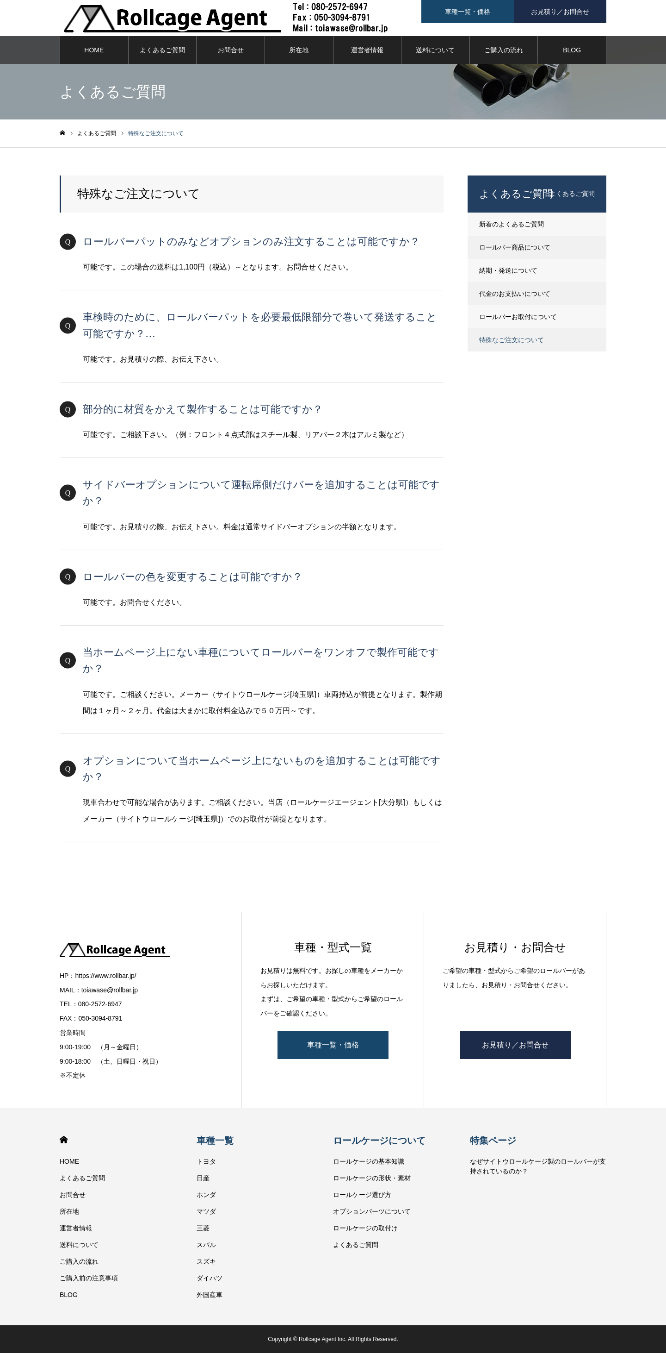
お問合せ (231, 51)
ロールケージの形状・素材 (372, 1179)
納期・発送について (508, 271)
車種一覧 (215, 1141)
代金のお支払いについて (514, 294)
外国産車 (209, 1295)
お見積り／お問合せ (515, 1046)
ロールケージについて (379, 1141)
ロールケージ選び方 (362, 1195)
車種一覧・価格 (333, 1046)
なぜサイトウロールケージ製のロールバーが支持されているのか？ (538, 1167)
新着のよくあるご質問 (511, 225)
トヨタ (206, 1162)
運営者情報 (367, 51)
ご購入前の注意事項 (89, 1279)
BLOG (572, 51)
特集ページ (493, 1141)
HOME (94, 51)
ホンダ (206, 1195)
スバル (206, 1245)
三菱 (203, 1229)
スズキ (206, 1262)
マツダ (206, 1212)
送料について (435, 51)
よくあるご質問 (162, 51)
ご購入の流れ (503, 51)
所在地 (298, 51)
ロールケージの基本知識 (368, 1162)
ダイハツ (209, 1279)
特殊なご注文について (511, 341)
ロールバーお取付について (518, 317)
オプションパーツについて (372, 1212)
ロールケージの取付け (365, 1229)
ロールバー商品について (514, 248)
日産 (203, 1179)
